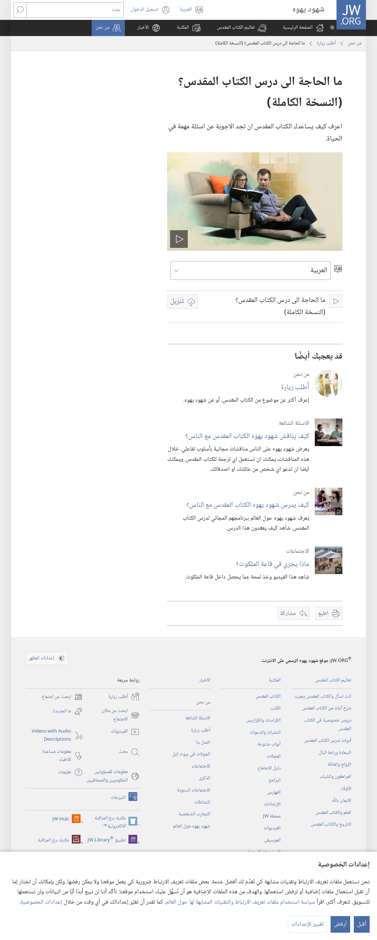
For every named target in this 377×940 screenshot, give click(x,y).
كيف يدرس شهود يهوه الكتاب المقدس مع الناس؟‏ (247, 505)
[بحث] (75, 10)
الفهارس (274, 792)
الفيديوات (272, 828)
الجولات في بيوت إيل (191, 754)
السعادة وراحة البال (335, 753)
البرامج (274, 780)
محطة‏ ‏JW (272, 816)
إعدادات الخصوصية (41, 902)
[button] (241, 28)
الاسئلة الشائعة (197, 718)
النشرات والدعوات (265, 733)
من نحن (355, 43)
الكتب (275, 708)
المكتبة (275, 680)
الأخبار (204, 680)
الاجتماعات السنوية (193, 790)
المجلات (274, 756)
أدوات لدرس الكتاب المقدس (327, 741)
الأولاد (346, 789)
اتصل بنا (203, 742)
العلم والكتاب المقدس (333, 813)
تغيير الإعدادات (307, 924)
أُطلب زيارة (326, 43)
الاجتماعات (200, 766)
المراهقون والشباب (335, 777)
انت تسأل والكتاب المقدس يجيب (322, 696)
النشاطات (202, 802)
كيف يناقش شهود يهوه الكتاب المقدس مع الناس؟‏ (247, 436)
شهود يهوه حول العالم (191, 826)
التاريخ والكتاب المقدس (331, 824)
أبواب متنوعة (269, 744)
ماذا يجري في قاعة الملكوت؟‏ (272, 564)
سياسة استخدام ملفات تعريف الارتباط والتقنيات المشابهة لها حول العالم (240, 902)
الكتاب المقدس (268, 696)
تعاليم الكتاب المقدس (333, 680)
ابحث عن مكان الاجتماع (121, 715)
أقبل (361, 924)
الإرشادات (272, 804)
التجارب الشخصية (194, 814)
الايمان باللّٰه (341, 801)
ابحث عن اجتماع (62, 696)
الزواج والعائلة (339, 765)
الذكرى (204, 778)
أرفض (340, 924)
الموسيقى (272, 840)
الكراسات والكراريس (263, 720)
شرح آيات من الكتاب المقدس (326, 708)
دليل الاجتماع (269, 768)
